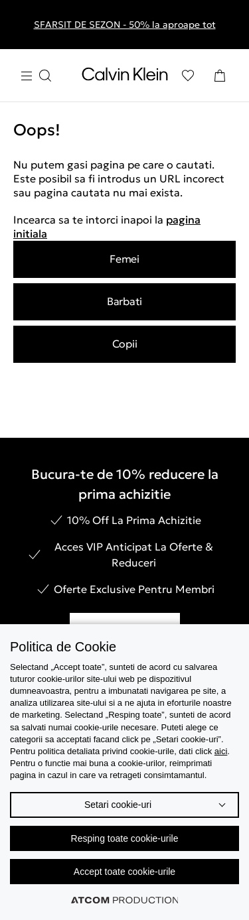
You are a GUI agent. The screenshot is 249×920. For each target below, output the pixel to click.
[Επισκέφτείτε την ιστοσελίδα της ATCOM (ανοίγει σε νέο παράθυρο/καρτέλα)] (125, 900)
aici (221, 751)
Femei (124, 258)
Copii (124, 343)
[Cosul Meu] (220, 76)
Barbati (124, 301)
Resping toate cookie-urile (125, 838)
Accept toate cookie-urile (124, 871)
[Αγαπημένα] (188, 76)
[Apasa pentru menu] (35, 76)
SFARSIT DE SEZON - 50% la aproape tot (125, 25)
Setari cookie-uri (117, 804)
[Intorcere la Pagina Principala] (125, 77)
